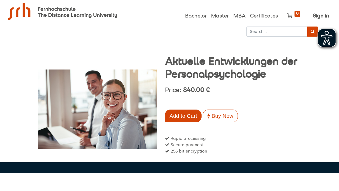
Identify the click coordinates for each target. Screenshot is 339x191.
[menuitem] (196, 15)
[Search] (312, 32)
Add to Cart (183, 116)
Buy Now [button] (220, 116)
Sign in (321, 16)
